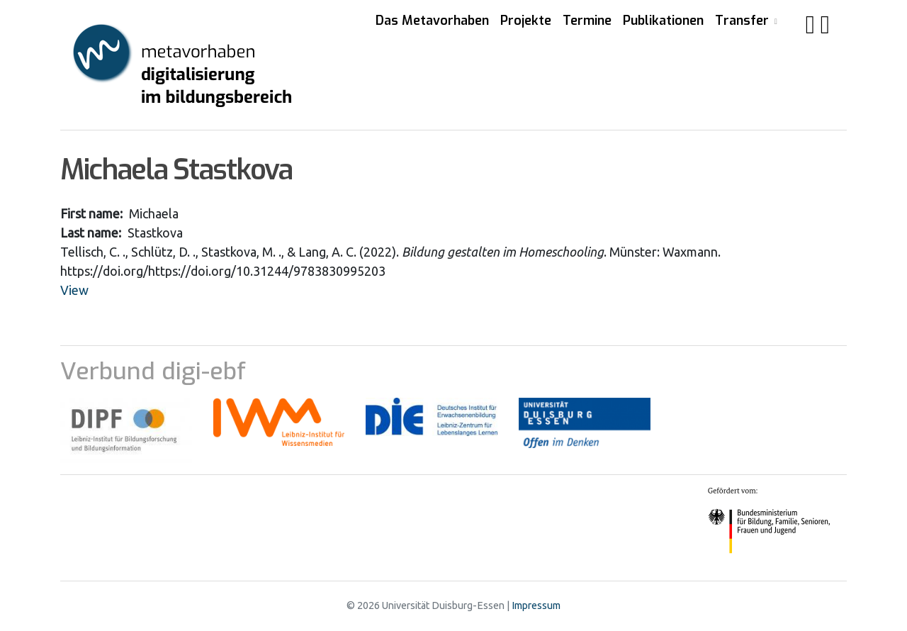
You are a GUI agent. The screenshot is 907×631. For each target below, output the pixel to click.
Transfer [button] (743, 20)
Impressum (536, 605)
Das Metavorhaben (432, 20)
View (74, 290)
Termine (587, 20)
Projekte (525, 20)
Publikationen (663, 20)
